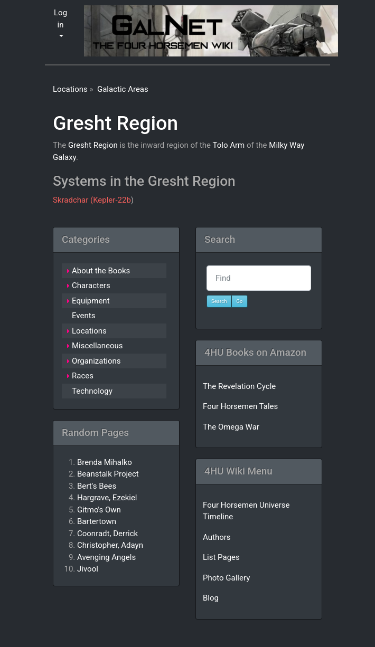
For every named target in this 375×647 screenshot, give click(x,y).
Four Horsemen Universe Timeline (246, 511)
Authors (217, 537)
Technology (92, 391)
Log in (60, 19)
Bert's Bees (96, 486)
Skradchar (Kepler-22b (92, 200)
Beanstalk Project (108, 474)
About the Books (101, 270)
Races (82, 375)
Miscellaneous (97, 345)
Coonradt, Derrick (107, 533)
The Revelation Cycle (239, 386)
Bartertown (96, 521)
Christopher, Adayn (110, 545)
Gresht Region (115, 123)
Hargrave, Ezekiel (107, 497)
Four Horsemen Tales (240, 406)
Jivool (87, 569)
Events (83, 315)
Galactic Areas (122, 89)
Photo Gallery (226, 578)
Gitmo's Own (99, 510)
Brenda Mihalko (104, 462)
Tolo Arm (228, 145)
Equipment (91, 301)
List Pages (221, 557)
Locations (70, 89)
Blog (211, 598)
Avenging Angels (106, 557)
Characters (91, 285)
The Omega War (231, 427)
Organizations (96, 361)
